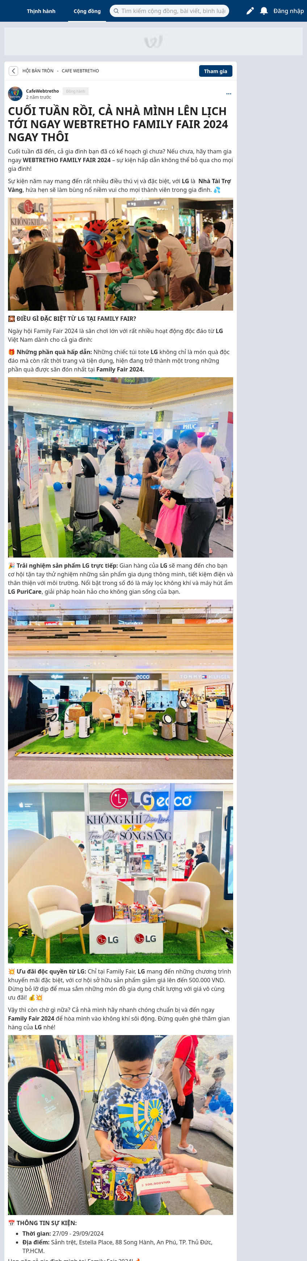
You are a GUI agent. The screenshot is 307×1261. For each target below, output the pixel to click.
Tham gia (215, 71)
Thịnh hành (41, 11)
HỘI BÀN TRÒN (38, 71)
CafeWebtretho (42, 91)
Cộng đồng (87, 11)
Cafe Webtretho (80, 71)
